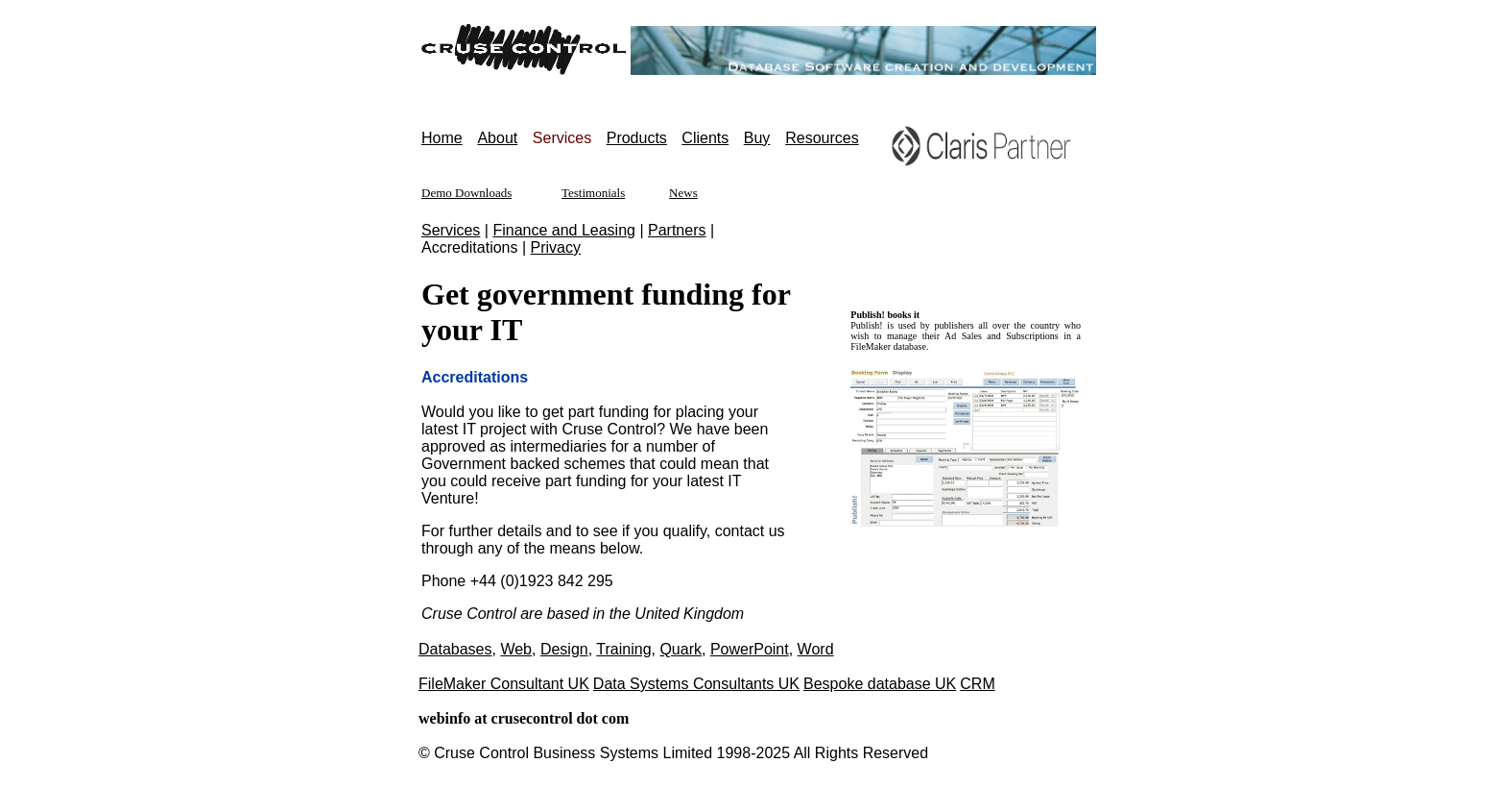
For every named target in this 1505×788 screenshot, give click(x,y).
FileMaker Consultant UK (503, 684)
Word (816, 649)
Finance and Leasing (563, 230)
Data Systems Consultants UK (696, 684)
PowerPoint (749, 649)
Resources (821, 138)
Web (516, 649)
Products (637, 138)
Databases (455, 649)
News (683, 192)
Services (450, 230)
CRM (977, 684)
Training (623, 649)
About (497, 138)
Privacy (556, 247)
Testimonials (593, 192)
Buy (757, 138)
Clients (705, 138)
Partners (676, 230)
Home (442, 138)
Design (564, 649)
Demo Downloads (466, 192)
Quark (680, 649)
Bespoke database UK (879, 684)
